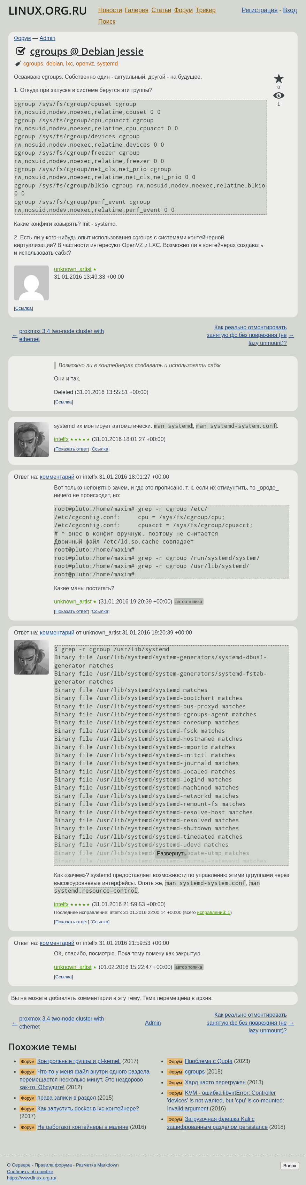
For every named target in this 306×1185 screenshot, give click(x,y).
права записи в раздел (66, 1098)
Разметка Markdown (97, 1165)
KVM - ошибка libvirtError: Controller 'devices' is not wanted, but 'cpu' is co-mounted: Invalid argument (225, 1100)
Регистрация (260, 10)
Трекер (206, 10)
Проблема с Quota (208, 1061)
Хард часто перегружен (215, 1082)
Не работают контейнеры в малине (82, 1127)
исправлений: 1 (213, 912)
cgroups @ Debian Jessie (87, 50)
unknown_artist (73, 269)
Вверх (289, 1165)
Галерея (136, 10)
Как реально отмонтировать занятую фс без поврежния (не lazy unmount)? (247, 335)
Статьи (161, 10)
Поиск (106, 21)
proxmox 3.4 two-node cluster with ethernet (61, 335)
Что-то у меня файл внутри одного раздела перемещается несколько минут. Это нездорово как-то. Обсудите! (85, 1079)
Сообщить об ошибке (30, 1171)
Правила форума (53, 1165)
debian (54, 64)
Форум (183, 10)
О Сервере (19, 1165)
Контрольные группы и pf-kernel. (79, 1061)
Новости (110, 10)
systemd (107, 64)
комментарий (57, 477)
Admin (47, 38)
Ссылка (23, 308)
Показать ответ (71, 449)
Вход (290, 10)
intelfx (61, 439)
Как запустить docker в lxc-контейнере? (88, 1108)
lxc (69, 64)
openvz (85, 64)
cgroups (33, 64)
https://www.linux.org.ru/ (31, 1177)
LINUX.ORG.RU (47, 10)
